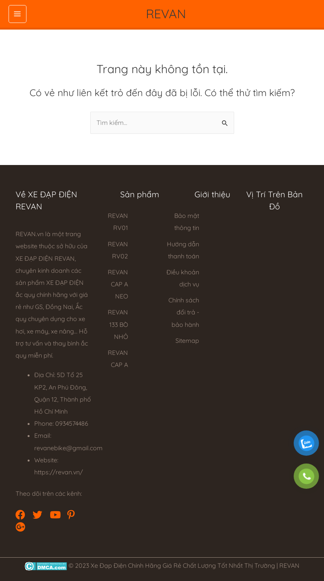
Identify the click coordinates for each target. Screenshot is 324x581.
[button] (19, 514)
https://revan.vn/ (58, 472)
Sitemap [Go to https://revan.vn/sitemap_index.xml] (187, 340)
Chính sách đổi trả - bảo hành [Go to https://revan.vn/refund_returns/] (183, 312)
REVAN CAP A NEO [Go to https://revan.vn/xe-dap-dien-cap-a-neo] (118, 284)
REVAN (166, 13)
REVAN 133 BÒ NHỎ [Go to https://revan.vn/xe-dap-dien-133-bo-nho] (118, 324)
